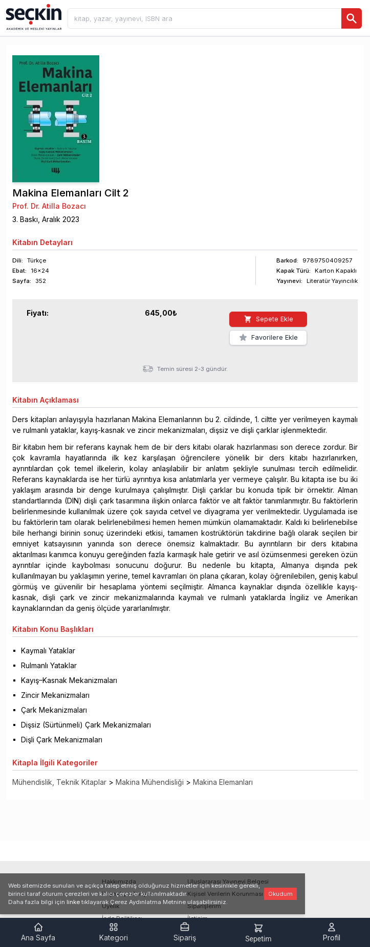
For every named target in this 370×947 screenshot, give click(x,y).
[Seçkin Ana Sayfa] (32, 16)
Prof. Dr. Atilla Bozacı (49, 206)
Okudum (280, 893)
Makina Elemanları (223, 782)
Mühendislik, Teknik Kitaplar (59, 782)
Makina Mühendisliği (150, 782)
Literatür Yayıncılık (332, 280)
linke (73, 902)
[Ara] (351, 18)
